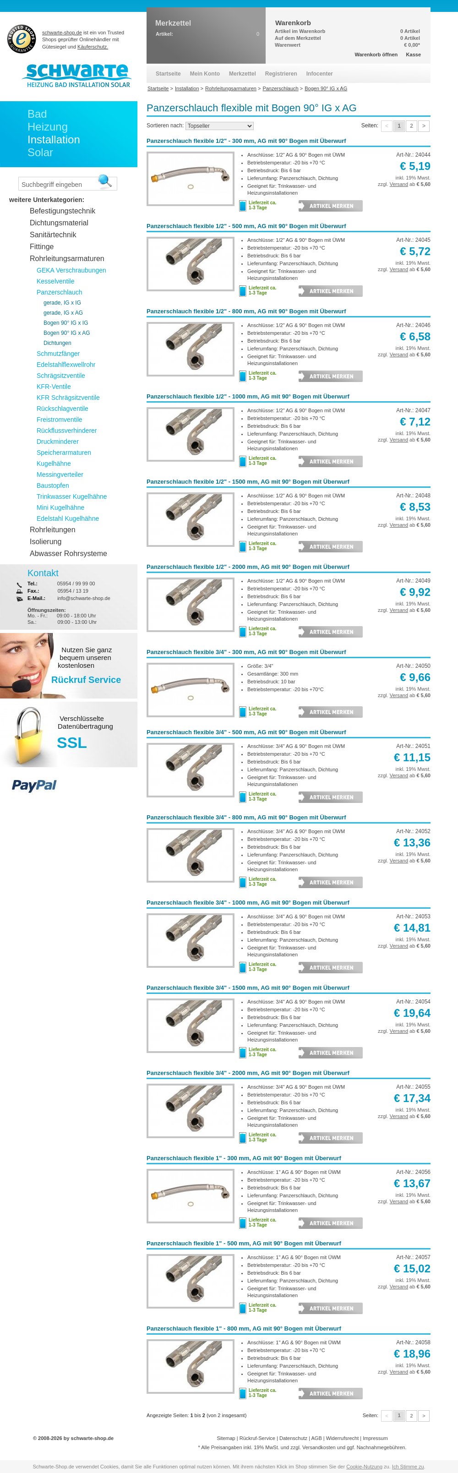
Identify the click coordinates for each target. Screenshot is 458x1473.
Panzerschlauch (59, 292)
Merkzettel (242, 74)
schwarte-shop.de (62, 32)
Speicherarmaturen (64, 452)
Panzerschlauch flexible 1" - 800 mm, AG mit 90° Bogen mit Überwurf (244, 1328)
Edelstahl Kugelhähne (68, 518)
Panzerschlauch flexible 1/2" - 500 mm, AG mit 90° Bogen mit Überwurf (246, 226)
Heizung (47, 126)
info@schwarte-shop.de (83, 598)
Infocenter (319, 74)
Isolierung (45, 542)
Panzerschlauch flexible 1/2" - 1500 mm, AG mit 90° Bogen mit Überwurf (248, 481)
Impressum (375, 1438)
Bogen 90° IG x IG (66, 323)
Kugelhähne (54, 463)
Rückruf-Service (257, 1438)
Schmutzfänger (58, 353)
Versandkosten (319, 1447)
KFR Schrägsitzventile (68, 397)
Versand (399, 184)
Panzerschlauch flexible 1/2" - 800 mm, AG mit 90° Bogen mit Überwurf (246, 311)
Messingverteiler (60, 474)
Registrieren (281, 74)
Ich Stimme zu (408, 1466)
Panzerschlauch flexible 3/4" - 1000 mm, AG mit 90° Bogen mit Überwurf (248, 902)
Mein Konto (205, 74)
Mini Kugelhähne (60, 507)
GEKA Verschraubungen (71, 270)
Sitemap (226, 1438)
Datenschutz (293, 1438)
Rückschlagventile (62, 408)
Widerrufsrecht (342, 1438)
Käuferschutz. (92, 46)
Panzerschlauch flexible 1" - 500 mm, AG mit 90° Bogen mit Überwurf (244, 1243)
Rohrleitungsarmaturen (67, 258)
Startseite (168, 74)
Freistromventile (59, 419)
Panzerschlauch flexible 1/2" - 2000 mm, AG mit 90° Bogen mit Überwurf (248, 566)
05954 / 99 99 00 (76, 583)
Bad (37, 114)
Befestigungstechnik (62, 211)
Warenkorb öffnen (376, 54)
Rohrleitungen (53, 530)
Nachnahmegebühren (381, 1447)
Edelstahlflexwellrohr (66, 364)
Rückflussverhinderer (67, 430)
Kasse (413, 54)
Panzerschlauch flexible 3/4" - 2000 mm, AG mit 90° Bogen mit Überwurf (248, 1072)
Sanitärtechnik (53, 235)
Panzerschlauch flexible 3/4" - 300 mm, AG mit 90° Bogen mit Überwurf (246, 652)
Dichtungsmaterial (59, 223)
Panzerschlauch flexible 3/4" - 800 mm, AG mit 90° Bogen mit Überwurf (246, 817)
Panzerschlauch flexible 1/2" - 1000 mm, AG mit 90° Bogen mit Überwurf (248, 396)
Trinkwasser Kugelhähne (72, 496)
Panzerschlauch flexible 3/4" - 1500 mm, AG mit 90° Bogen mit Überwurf (248, 987)
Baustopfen (53, 485)
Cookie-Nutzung (364, 1466)
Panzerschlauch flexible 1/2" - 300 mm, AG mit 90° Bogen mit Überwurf (246, 140)
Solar (40, 152)
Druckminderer (58, 441)
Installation (53, 139)
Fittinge (42, 247)
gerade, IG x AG (63, 313)
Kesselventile (56, 281)
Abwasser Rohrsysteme (68, 553)
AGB (316, 1438)
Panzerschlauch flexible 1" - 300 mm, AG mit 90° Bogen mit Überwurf (244, 1158)
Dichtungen (57, 343)
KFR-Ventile (54, 386)
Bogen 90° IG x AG (67, 333)
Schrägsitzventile (61, 375)
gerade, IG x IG (62, 303)
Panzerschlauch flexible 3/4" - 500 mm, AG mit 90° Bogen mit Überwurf (246, 732)
